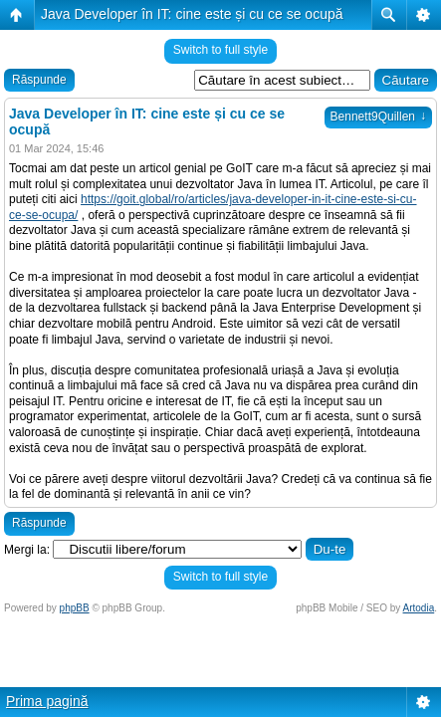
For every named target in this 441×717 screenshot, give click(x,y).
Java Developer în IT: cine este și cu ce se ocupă (192, 14)
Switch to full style (220, 50)
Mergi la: (27, 550)
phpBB (75, 607)
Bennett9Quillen (378, 116)
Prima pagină (47, 701)
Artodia (419, 607)
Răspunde (39, 80)
